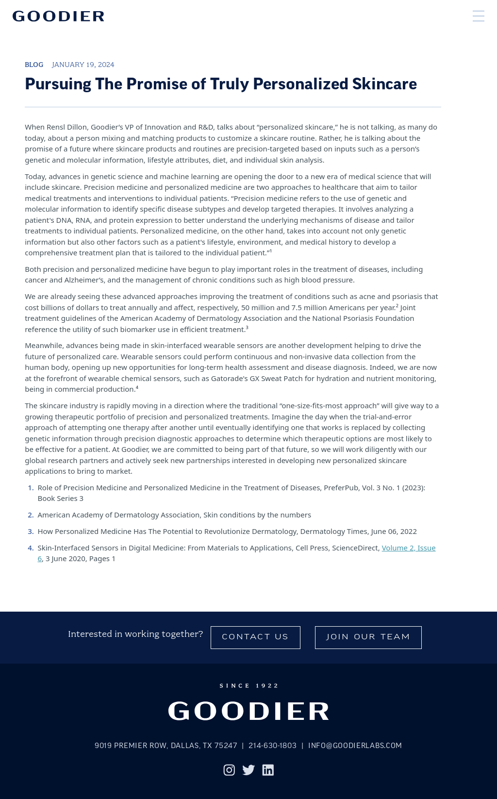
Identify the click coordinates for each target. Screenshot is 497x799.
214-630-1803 (272, 746)
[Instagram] (229, 771)
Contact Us (255, 637)
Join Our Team (369, 637)
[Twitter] (248, 771)
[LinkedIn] (268, 771)
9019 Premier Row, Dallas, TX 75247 (166, 746)
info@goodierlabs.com (355, 746)
